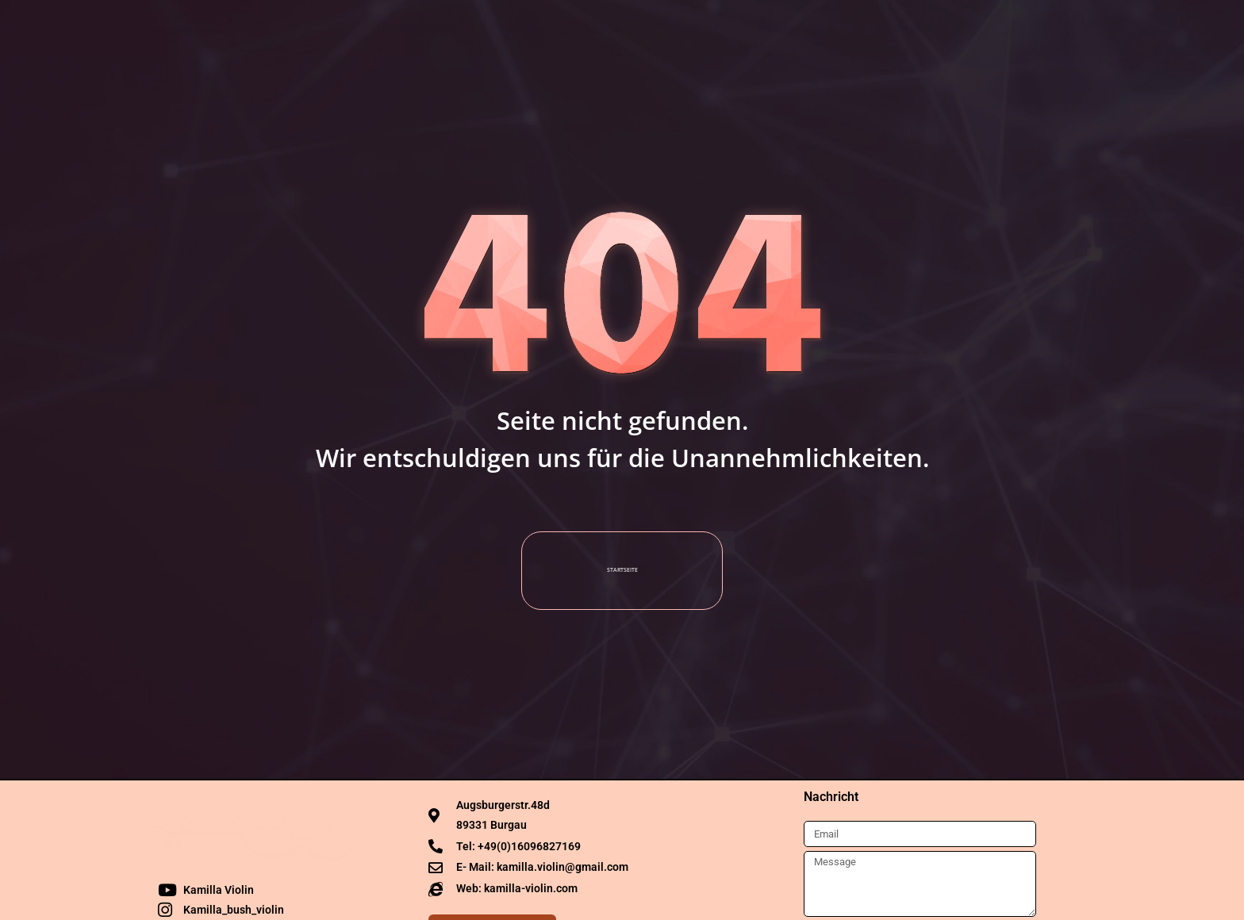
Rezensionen (796, 28)
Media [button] (606, 28)
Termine (521, 28)
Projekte (693, 28)
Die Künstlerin (414, 28)
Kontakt (897, 28)
